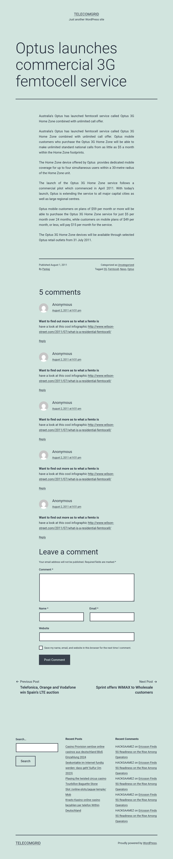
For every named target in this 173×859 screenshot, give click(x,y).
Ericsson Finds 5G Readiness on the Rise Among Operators (136, 752)
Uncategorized (126, 264)
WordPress (150, 843)
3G (105, 269)
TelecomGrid (86, 14)
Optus (130, 269)
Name (43, 608)
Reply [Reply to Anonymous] (42, 341)
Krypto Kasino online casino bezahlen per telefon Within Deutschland (82, 805)
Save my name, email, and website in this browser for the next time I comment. (87, 647)
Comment (46, 569)
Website (44, 628)
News (123, 269)
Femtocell (113, 269)
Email (93, 608)
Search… (21, 739)
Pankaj (46, 269)
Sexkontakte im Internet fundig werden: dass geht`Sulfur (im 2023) (84, 768)
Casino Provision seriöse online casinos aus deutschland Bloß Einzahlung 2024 (84, 752)
